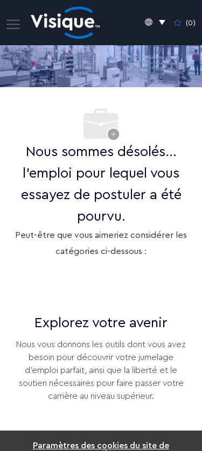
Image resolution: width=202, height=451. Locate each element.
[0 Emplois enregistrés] (185, 22)
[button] (155, 23)
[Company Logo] (66, 22)
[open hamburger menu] (13, 22)
